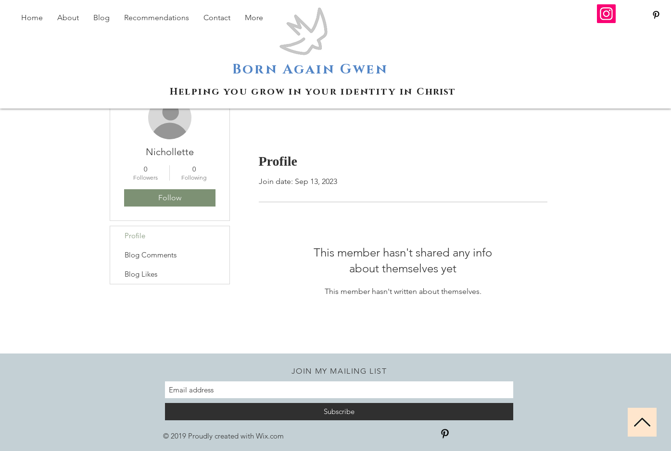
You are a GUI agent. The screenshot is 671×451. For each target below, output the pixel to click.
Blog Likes (141, 274)
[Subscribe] (339, 411)
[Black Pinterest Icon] (656, 15)
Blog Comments (151, 254)
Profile (135, 235)
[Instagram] (606, 13)
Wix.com (270, 435)
